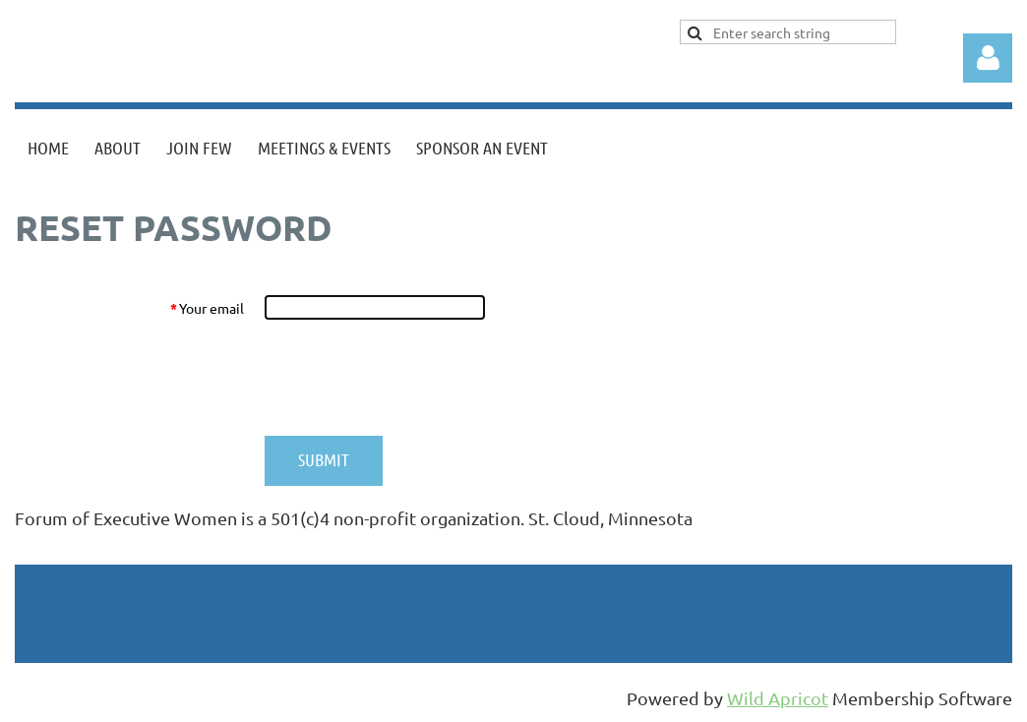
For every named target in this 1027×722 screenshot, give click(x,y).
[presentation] (413, 377)
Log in (987, 58)
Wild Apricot (777, 698)
